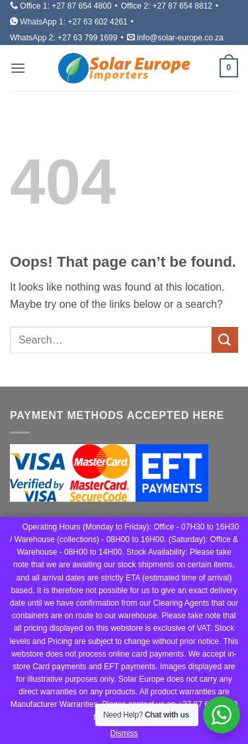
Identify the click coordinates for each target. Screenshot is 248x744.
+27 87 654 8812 (182, 6)
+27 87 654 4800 (81, 6)
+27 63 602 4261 (97, 21)
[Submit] (225, 340)
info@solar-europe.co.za (180, 37)
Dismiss (124, 733)
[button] (18, 68)
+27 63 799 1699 (87, 37)
